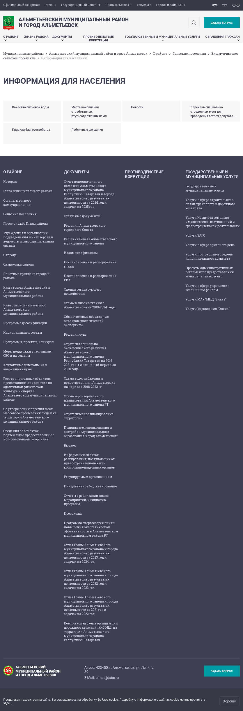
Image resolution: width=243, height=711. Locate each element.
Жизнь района (36, 38)
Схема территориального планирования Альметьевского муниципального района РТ (89, 400)
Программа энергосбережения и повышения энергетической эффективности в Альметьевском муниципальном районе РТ (91, 529)
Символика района (18, 264)
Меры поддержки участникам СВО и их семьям (27, 353)
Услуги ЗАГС (195, 235)
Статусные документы (82, 216)
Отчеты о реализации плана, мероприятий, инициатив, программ (86, 500)
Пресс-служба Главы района (25, 223)
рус (215, 5)
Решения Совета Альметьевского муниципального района (90, 241)
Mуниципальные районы (23, 53)
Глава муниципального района (28, 191)
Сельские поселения (189, 53)
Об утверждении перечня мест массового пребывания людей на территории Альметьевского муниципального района (30, 415)
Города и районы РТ (170, 5)
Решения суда (75, 334)
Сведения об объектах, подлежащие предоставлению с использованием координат (29, 435)
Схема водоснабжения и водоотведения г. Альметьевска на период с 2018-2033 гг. (89, 382)
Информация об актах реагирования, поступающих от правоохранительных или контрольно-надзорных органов (89, 461)
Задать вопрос (222, 22)
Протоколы (73, 513)
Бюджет (70, 445)
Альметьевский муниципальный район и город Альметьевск (98, 53)
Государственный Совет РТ (80, 5)
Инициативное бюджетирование (90, 486)
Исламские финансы (81, 253)
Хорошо (229, 701)
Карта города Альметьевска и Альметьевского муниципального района (26, 291)
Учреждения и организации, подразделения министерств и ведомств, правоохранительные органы (29, 239)
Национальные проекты (22, 332)
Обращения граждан (222, 38)
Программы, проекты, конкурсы (28, 342)
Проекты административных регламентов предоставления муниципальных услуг (210, 272)
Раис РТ (50, 5)
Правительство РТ (118, 5)
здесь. (7, 703)
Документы (62, 38)
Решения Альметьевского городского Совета (85, 227)
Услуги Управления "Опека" (208, 309)
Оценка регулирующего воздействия (82, 291)
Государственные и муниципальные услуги (162, 38)
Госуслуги (144, 5)
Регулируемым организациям (88, 477)
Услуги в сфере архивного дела (210, 245)
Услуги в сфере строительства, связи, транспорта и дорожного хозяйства (210, 204)
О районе (10, 38)
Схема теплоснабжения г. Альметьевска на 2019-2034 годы (89, 305)
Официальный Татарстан (21, 5)
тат (224, 5)
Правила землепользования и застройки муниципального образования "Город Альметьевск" (91, 431)
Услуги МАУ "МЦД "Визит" (206, 299)
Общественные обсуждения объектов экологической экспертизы (86, 321)
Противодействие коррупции (98, 38)
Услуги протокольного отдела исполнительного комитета (209, 256)
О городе (10, 255)
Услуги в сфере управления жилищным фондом (207, 288)
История (10, 181)
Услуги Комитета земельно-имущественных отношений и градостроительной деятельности (213, 221)
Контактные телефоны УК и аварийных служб (25, 367)
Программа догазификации (25, 323)
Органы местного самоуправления (17, 202)
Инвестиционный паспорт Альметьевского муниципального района (24, 309)
